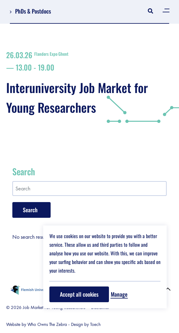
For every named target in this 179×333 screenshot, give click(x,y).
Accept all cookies (79, 294)
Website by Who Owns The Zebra (36, 324)
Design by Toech (86, 324)
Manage (119, 294)
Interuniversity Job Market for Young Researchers (89, 83)
